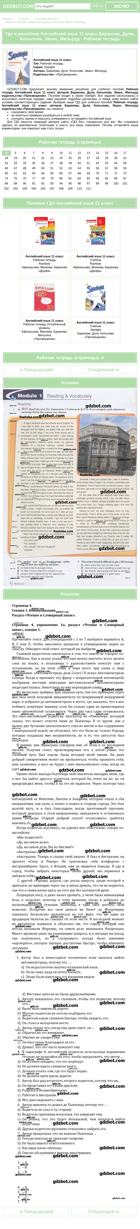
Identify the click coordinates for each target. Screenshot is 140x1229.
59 (125, 168)
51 (52, 168)
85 (106, 178)
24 (61, 158)
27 (88, 158)
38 (61, 163)
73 (125, 173)
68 (79, 173)
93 (52, 183)
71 (106, 173)
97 (88, 183)
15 (106, 152)
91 (33, 183)
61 (15, 173)
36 (42, 163)
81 (70, 178)
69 (88, 173)
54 (79, 168)
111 (88, 188)
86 (115, 178)
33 (15, 163)
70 (97, 173)
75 (15, 178)
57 (106, 168)
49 (33, 168)
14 (97, 152)
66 (61, 173)
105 (33, 188)
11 (70, 152)
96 (79, 183)
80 (61, 178)
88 (6, 183)
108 (61, 188)
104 (24, 188)
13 (88, 152)
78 (42, 178)
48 (24, 168)
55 (88, 168)
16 (115, 152)
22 (42, 158)
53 (70, 168)
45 (125, 163)
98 (97, 183)
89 (15, 183)
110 (79, 188)
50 (42, 168)
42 (97, 163)
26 (79, 158)
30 (115, 158)
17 (125, 152)
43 (106, 163)
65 (52, 173)
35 (33, 163)
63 (33, 173)
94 (61, 183)
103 (15, 188)
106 (42, 188)
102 (6, 188)
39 (70, 163)
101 (124, 183)
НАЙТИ (96, 6)
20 (24, 158)
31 (125, 158)
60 (6, 173)
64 (42, 173)
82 (79, 178)
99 (106, 183)
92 (42, 183)
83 (88, 178)
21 (33, 158)
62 (24, 173)
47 (15, 168)
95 (70, 183)
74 (6, 178)
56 (97, 168)
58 (115, 168)
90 (24, 183)
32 (6, 163)
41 (88, 163)
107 (52, 188)
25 (70, 158)
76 (24, 178)
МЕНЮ (121, 6)
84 (97, 178)
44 (115, 163)
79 (52, 178)
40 (79, 163)
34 (24, 163)
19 (15, 158)
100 (115, 183)
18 (6, 158)
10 (61, 152)
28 (97, 158)
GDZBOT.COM (18, 6)
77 (33, 178)
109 (70, 188)
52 (61, 168)
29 (106, 158)
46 (6, 168)
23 (52, 158)
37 (52, 163)
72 (115, 173)
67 (70, 173)
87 (125, 178)
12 (79, 152)
